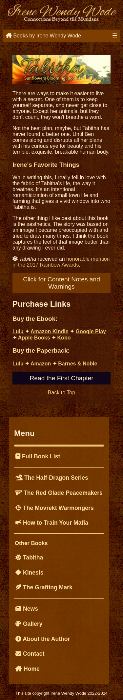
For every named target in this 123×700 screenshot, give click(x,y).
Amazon (41, 363)
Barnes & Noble (77, 363)
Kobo (64, 337)
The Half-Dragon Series (51, 477)
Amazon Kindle (50, 331)
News (26, 608)
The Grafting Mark (43, 587)
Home (27, 669)
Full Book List (37, 456)
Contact (30, 653)
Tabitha (29, 557)
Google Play (91, 331)
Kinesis (29, 572)
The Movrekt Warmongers (54, 508)
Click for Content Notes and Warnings (61, 283)
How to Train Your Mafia (51, 522)
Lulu (18, 331)
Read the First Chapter (61, 378)
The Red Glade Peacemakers (59, 493)
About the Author (42, 639)
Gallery (29, 624)
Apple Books (34, 337)
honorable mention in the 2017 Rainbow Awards (61, 262)
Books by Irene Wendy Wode (43, 35)
